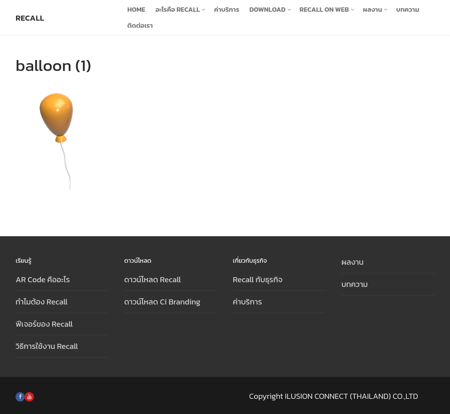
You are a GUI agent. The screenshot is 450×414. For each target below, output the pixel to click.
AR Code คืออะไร (43, 279)
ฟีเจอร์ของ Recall (44, 324)
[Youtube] (29, 396)
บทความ (355, 284)
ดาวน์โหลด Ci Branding (162, 302)
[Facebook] (20, 396)
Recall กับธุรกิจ (258, 279)
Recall (30, 18)
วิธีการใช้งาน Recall (47, 346)
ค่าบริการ (247, 302)
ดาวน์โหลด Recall (152, 279)
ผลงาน (353, 262)
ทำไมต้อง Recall (42, 302)
